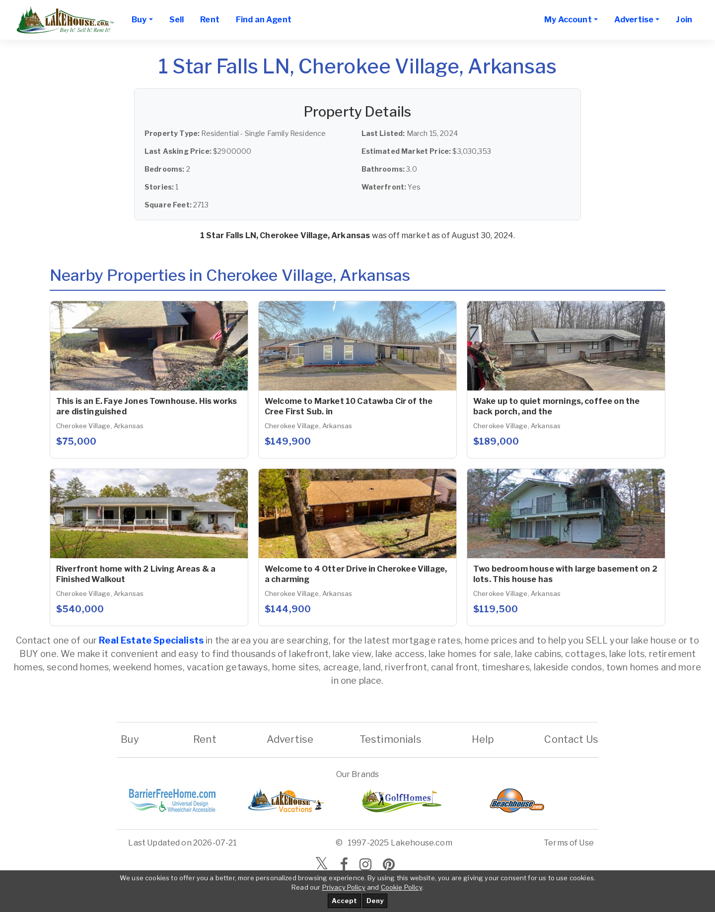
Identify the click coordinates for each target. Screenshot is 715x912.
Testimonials (390, 739)
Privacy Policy (343, 887)
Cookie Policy (401, 887)
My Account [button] (568, 19)
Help (482, 739)
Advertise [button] (633, 19)
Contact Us (571, 739)
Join (684, 19)
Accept (344, 901)
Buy (130, 739)
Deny (374, 901)
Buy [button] (139, 19)
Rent (209, 19)
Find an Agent (263, 19)
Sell (176, 19)
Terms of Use (569, 842)
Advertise (290, 739)
